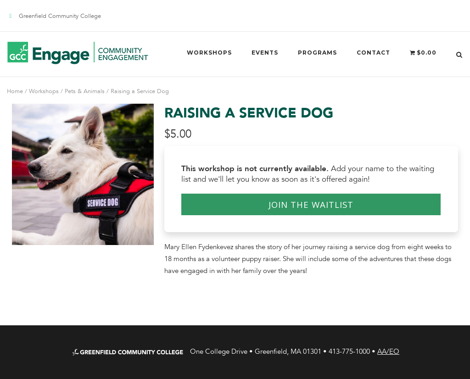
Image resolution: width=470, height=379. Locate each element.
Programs (317, 52)
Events (265, 52)
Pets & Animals (85, 91)
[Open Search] (459, 54)
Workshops (209, 52)
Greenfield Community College (60, 16)
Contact (373, 52)
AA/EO (388, 351)
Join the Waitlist (311, 204)
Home (15, 91)
